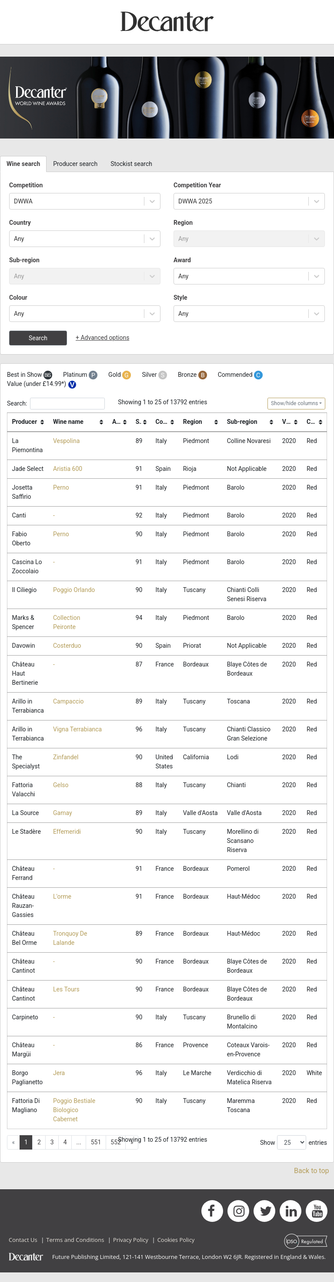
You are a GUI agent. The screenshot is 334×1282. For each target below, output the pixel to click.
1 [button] (26, 1151)
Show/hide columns (294, 403)
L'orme (62, 906)
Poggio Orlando (74, 590)
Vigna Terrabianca (77, 729)
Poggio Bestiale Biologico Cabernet (74, 1119)
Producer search (75, 163)
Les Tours (66, 998)
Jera (59, 1082)
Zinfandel (65, 757)
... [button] (79, 1151)
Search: (56, 403)
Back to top (311, 1180)
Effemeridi (67, 841)
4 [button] (65, 1151)
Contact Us (23, 1249)
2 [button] (39, 1151)
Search (38, 338)
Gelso (61, 785)
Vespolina (66, 440)
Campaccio (68, 701)
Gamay (62, 813)
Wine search (23, 163)
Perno (61, 487)
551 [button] (96, 1151)
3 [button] (52, 1151)
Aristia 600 (67, 468)
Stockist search (131, 163)
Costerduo (67, 646)
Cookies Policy (176, 1249)
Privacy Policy (130, 1249)
